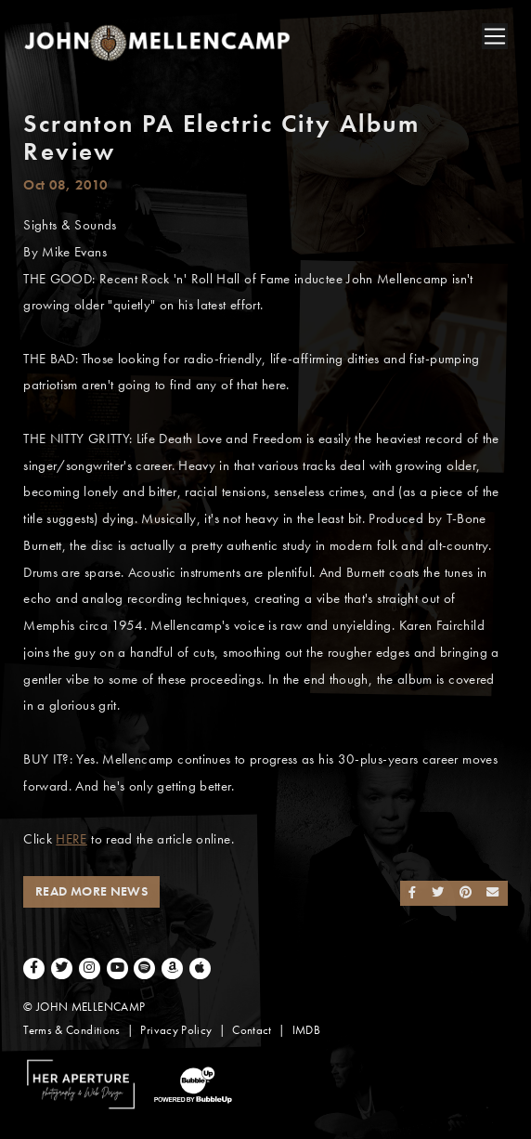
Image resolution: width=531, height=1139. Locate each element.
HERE (71, 839)
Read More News (91, 891)
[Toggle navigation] (495, 36)
